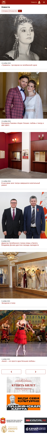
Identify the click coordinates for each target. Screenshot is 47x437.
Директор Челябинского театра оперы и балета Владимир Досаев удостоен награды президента (20, 244)
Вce (20, 11)
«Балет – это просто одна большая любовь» (18, 361)
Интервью (5, 11)
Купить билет (23, 385)
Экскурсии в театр (8, 303)
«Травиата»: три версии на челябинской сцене (19, 65)
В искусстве (13, 11)
